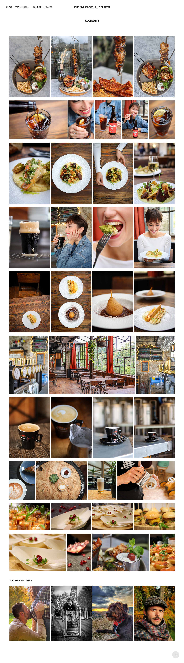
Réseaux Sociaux (22, 7)
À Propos (48, 7)
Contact (37, 7)
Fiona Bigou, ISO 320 (92, 7)
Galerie (9, 7)
